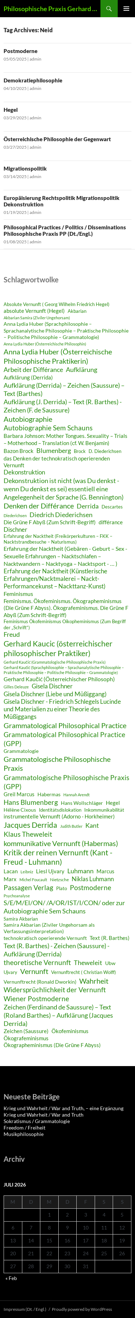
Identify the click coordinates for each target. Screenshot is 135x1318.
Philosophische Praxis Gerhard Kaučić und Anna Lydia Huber (52, 9)
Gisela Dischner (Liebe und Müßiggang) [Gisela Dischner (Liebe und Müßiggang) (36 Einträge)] (55, 694)
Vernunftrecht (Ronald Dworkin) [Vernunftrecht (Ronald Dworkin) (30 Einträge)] (40, 982)
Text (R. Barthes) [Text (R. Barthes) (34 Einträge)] (110, 938)
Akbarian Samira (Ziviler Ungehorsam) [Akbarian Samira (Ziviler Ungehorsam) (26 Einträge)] (37, 317)
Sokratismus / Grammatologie (37, 1121)
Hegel (11, 109)
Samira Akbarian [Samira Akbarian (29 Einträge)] (21, 919)
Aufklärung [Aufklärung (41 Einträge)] (81, 369)
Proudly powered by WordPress (82, 1309)
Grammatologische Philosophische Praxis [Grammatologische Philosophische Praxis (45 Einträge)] (57, 764)
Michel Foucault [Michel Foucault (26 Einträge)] (33, 879)
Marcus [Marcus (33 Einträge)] (105, 871)
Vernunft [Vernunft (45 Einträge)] (34, 971)
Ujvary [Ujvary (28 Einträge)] (10, 972)
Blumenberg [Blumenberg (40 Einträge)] (53, 450)
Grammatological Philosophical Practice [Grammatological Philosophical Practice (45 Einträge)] (65, 725)
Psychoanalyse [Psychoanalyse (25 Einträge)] (17, 895)
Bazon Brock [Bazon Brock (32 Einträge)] (18, 451)
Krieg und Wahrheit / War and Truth (44, 1115)
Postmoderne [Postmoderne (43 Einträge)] (90, 887)
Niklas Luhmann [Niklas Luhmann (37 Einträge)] (93, 879)
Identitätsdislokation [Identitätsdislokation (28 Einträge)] (60, 810)
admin (35, 59)
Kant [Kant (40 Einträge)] (92, 825)
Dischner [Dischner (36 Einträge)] (15, 529)
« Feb (11, 1278)
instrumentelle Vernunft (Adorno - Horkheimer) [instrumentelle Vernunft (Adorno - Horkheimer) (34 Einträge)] (59, 816)
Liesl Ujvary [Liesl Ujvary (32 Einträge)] (50, 871)
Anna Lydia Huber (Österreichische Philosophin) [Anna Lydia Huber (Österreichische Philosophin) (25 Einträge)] (45, 344)
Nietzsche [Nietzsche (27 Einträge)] (59, 879)
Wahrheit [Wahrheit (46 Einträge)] (93, 980)
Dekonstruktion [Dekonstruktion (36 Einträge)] (24, 472)
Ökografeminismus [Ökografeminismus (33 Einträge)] (26, 1038)
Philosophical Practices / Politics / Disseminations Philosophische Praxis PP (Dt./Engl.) (65, 230)
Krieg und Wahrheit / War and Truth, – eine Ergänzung (63, 1108)
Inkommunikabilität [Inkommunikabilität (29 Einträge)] (104, 810)
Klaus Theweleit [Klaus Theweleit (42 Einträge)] (28, 834)
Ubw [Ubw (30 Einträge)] (110, 963)
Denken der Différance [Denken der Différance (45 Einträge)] (39, 505)
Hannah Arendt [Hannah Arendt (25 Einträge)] (76, 794)
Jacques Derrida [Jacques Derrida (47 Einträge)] (30, 825)
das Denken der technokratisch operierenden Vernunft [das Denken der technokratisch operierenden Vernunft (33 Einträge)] (57, 461)
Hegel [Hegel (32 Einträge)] (113, 802)
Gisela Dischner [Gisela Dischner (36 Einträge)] (52, 686)
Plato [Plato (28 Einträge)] (61, 888)
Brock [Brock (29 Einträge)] (80, 451)
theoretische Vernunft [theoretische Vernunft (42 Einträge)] (37, 962)
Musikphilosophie (24, 1134)
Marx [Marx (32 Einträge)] (10, 879)
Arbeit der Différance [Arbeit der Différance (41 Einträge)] (33, 369)
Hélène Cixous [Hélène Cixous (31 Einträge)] (20, 810)
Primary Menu (126, 8)
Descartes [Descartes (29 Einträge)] (112, 507)
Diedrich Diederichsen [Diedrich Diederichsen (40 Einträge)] (61, 515)
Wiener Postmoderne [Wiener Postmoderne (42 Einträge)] (36, 998)
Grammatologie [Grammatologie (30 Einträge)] (21, 751)
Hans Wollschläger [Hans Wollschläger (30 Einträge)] (82, 803)
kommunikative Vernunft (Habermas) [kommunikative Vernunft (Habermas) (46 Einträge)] (61, 843)
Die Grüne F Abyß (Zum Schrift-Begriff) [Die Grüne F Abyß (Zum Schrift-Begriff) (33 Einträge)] (50, 522)
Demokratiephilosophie (33, 80)
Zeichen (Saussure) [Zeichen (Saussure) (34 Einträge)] (26, 1031)
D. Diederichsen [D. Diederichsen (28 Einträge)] (105, 451)
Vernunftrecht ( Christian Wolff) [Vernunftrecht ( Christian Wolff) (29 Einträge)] (83, 972)
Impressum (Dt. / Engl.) (25, 1309)
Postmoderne (20, 51)
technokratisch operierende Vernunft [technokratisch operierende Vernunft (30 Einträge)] (45, 938)
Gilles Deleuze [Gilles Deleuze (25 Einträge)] (16, 686)
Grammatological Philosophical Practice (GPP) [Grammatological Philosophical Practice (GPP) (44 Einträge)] (64, 739)
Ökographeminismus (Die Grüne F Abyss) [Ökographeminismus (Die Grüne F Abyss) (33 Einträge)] (52, 1045)
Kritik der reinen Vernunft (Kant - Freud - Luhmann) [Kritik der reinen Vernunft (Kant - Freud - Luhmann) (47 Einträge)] (58, 857)
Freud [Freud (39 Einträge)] (12, 634)
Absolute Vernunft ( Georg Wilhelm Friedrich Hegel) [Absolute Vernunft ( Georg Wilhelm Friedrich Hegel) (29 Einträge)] (56, 304)
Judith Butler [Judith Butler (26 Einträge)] (71, 826)
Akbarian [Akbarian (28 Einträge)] (77, 311)
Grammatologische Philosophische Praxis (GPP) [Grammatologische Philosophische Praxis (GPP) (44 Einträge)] (66, 782)
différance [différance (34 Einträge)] (111, 522)
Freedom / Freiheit (24, 1127)
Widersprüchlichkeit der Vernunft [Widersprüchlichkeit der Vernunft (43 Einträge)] (55, 989)
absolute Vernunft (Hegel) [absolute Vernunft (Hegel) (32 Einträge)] (34, 310)
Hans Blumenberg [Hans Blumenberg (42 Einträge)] (31, 802)
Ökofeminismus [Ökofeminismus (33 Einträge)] (70, 1031)
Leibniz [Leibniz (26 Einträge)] (27, 871)
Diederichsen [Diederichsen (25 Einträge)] (15, 515)
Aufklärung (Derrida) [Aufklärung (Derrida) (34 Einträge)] (28, 377)
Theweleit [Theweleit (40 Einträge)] (88, 962)
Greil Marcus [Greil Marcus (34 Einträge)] (19, 794)
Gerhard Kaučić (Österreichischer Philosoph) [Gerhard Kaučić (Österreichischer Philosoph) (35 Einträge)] (59, 678)
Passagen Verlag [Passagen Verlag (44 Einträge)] (28, 887)
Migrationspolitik (26, 168)
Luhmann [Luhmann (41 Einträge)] (80, 871)
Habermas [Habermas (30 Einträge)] (48, 794)
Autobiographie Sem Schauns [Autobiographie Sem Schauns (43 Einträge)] (48, 428)
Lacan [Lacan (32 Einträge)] (11, 871)
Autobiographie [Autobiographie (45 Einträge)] (28, 419)
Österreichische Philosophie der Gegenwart (58, 139)
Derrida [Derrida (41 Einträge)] (88, 506)
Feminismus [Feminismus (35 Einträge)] (18, 593)
